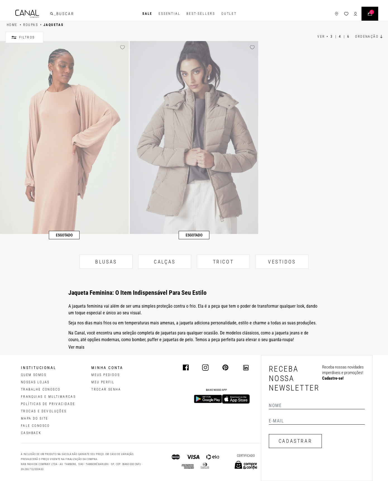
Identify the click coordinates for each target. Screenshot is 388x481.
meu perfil (102, 382)
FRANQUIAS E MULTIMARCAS (48, 397)
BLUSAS (106, 262)
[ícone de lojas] (336, 14)
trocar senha (106, 389)
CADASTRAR (295, 441)
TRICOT (223, 262)
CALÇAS (165, 262)
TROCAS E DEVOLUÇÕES (44, 411)
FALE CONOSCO (35, 426)
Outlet (229, 14)
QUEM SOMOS (33, 375)
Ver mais (76, 347)
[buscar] (51, 13)
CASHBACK (31, 433)
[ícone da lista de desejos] (346, 14)
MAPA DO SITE (34, 418)
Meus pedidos (105, 375)
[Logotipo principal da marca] (27, 14)
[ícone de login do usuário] (355, 14)
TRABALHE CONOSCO (40, 389)
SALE (147, 14)
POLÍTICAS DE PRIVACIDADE (48, 404)
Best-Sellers (200, 14)
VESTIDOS (282, 262)
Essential (169, 14)
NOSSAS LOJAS (35, 382)
